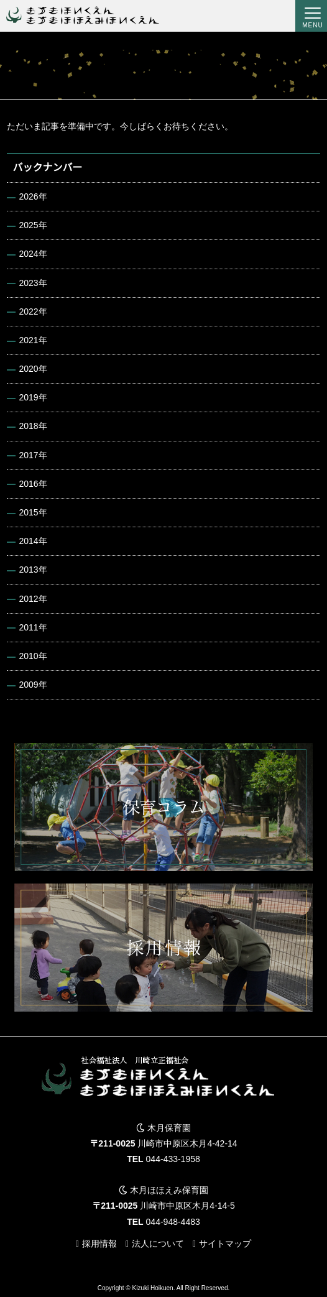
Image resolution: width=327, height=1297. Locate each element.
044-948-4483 (173, 1222)
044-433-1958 (173, 1159)
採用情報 (99, 1244)
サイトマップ (225, 1244)
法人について (158, 1244)
